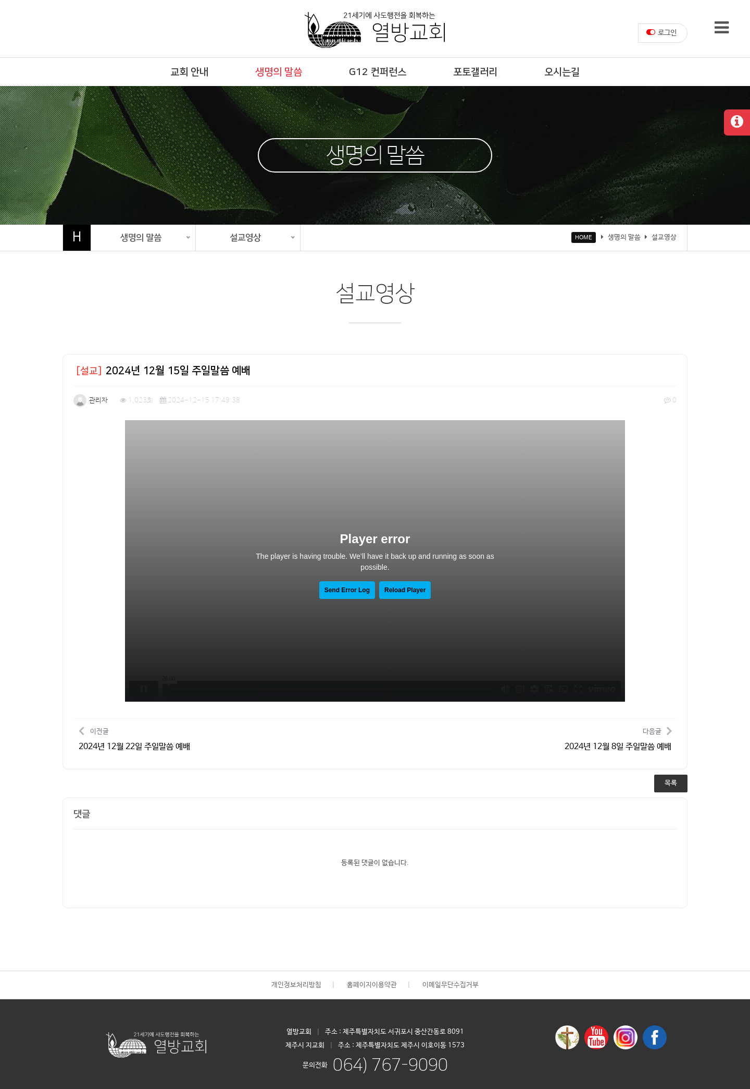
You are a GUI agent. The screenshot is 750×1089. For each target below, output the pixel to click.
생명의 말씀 (278, 72)
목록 (671, 783)
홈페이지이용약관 (372, 985)
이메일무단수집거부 (450, 985)
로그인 (661, 32)
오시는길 (562, 72)
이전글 (134, 738)
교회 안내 (189, 72)
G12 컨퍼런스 (377, 72)
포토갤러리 (475, 72)
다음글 (618, 738)
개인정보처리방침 (296, 985)
